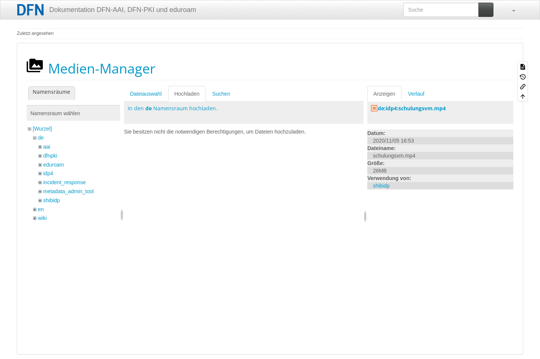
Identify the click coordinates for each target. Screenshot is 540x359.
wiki (42, 218)
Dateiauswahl (145, 94)
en (41, 209)
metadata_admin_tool (68, 191)
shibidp (51, 200)
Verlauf (416, 94)
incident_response (64, 182)
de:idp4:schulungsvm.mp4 (412, 108)
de (41, 138)
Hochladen (186, 94)
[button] (510, 9)
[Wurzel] (42, 129)
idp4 (48, 173)
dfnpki (50, 156)
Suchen (221, 94)
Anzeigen (384, 94)
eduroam (53, 165)
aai (46, 147)
